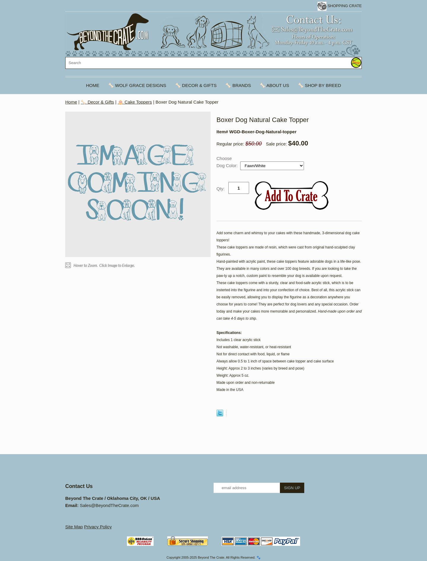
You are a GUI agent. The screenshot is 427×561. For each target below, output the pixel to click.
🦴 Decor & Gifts (196, 85)
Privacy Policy (97, 526)
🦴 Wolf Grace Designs (137, 85)
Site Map (74, 526)
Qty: (220, 188)
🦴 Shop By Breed (319, 85)
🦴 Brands (238, 85)
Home (92, 85)
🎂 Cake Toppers (135, 101)
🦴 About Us (274, 85)
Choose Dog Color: (227, 162)
